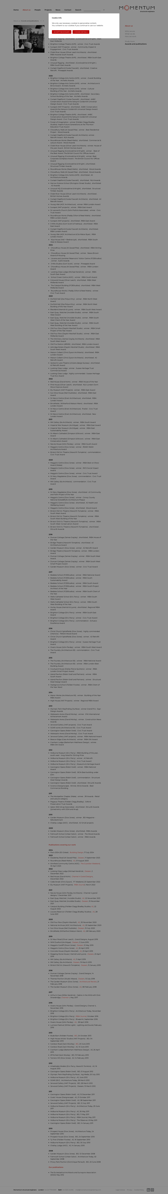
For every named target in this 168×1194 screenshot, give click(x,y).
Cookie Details (81, 32)
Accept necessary (62, 32)
